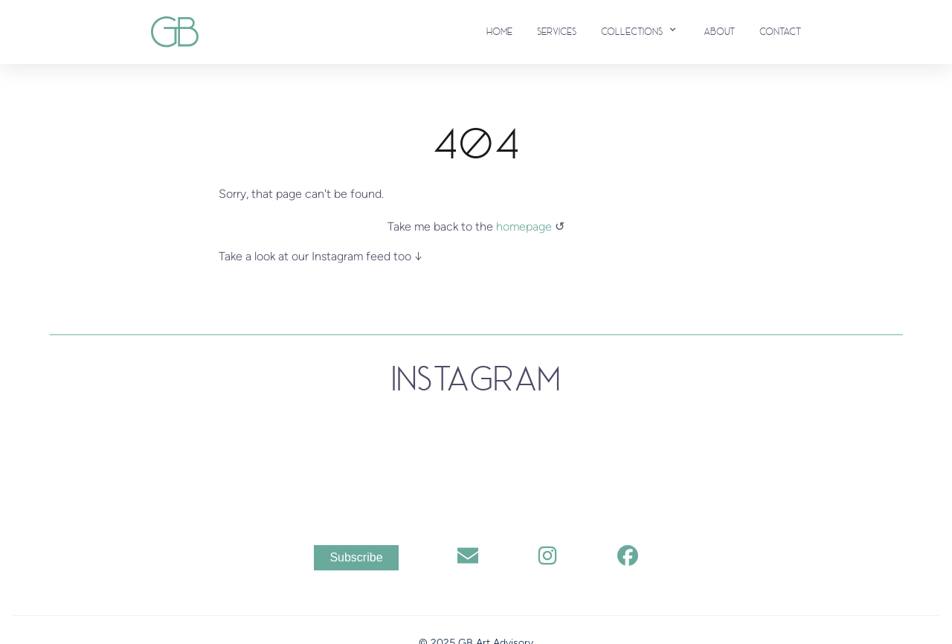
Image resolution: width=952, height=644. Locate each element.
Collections (639, 30)
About (719, 32)
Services (556, 32)
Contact (780, 32)
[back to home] (175, 31)
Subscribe (355, 557)
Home (499, 32)
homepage (525, 226)
